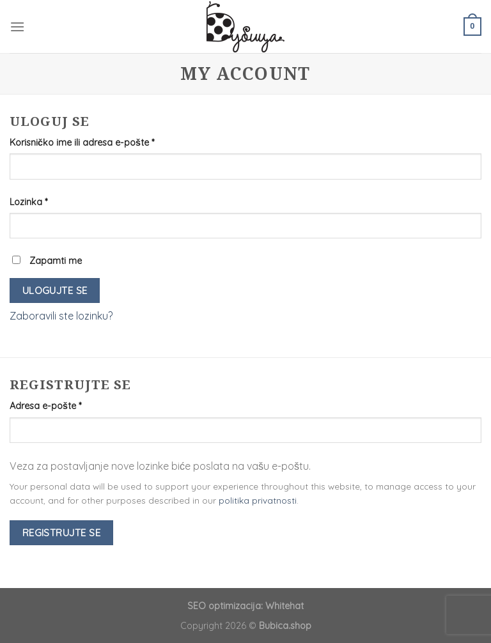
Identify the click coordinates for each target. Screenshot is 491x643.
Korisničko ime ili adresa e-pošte (82, 142)
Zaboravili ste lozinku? (61, 315)
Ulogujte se (55, 290)
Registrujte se (61, 532)
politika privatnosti (258, 500)
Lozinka (28, 202)
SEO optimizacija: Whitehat (245, 606)
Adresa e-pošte (45, 406)
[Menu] (17, 26)
